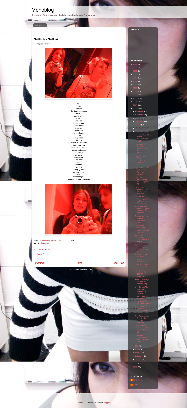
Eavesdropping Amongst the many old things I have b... (142, 229)
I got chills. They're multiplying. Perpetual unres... (142, 171)
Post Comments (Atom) (84, 270)
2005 (135, 102)
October (138, 118)
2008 (135, 91)
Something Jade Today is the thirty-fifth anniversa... (141, 273)
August (138, 125)
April (137, 349)
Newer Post (39, 263)
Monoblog (43, 10)
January (138, 359)
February (139, 356)
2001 (135, 367)
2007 (135, 95)
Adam (42, 243)
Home (79, 263)
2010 (135, 85)
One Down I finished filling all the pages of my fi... (142, 180)
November (139, 115)
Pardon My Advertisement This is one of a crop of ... (142, 238)
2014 (135, 74)
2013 (135, 78)
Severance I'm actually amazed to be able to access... (141, 148)
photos (47, 243)
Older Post (119, 263)
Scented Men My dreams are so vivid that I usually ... (141, 219)
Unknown (136, 385)
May (137, 346)
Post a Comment (43, 254)
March (138, 353)
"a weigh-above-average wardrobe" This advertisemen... (142, 300)
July (137, 128)
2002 (135, 364)
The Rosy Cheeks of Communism (142, 265)
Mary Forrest (138, 380)
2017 (135, 71)
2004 (135, 105)
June (137, 132)
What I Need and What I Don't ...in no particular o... (141, 258)
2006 (135, 98)
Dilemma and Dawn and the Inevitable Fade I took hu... (142, 338)
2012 (135, 81)
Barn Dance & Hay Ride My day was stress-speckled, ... (142, 319)
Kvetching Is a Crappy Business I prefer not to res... (140, 160)
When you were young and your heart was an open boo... (142, 209)
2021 (135, 64)
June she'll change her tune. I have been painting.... (142, 282)
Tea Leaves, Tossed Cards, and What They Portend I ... (142, 200)
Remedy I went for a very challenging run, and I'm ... (142, 138)
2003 (135, 108)
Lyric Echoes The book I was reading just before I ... (141, 290)
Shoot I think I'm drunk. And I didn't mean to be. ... (141, 309)
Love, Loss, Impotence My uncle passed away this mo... (141, 190)
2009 (135, 88)
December (139, 111)
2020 (135, 68)
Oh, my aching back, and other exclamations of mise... (142, 329)
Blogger (107, 403)
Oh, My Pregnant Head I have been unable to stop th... (141, 248)
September (139, 122)
